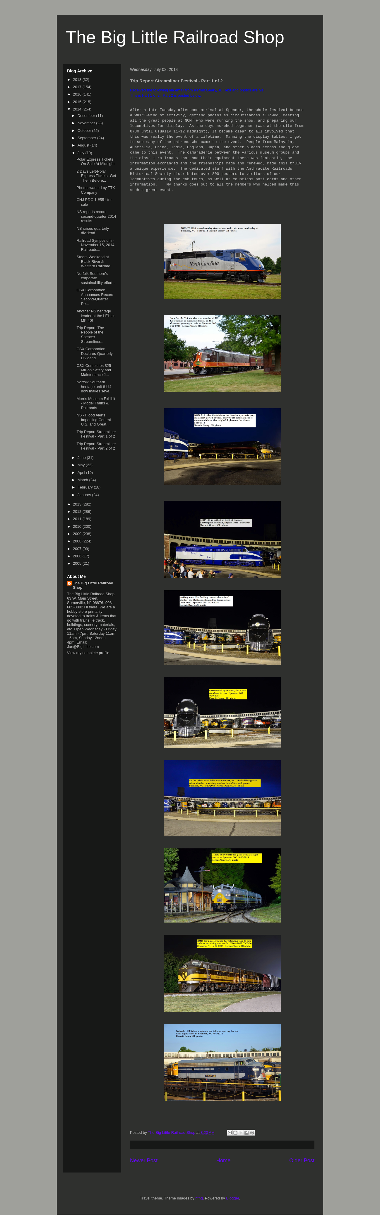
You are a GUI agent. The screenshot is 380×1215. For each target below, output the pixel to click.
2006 (78, 556)
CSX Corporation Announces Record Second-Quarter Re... (94, 297)
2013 (78, 504)
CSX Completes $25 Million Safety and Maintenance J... (93, 370)
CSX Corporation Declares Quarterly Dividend (94, 353)
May (82, 465)
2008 (78, 541)
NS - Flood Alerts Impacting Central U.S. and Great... (93, 419)
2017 (78, 87)
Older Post (301, 1160)
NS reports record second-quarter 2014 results (96, 216)
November (87, 123)
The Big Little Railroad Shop (175, 37)
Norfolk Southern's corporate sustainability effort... (95, 278)
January (85, 495)
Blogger (232, 1198)
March (83, 480)
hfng (199, 1198)
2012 (78, 511)
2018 (78, 79)
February (86, 487)
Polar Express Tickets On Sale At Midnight (95, 161)
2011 (78, 519)
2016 (78, 94)
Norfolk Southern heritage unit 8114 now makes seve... (94, 386)
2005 (78, 563)
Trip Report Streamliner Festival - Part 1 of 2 (96, 434)
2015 (78, 102)
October (85, 130)
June (82, 457)
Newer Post (144, 1160)
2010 (78, 526)
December (87, 115)
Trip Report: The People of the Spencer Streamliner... (90, 335)
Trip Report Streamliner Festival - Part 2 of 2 (96, 446)
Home (223, 1160)
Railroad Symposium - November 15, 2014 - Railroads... (96, 245)
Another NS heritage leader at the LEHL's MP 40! (95, 315)
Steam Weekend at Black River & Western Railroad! (93, 261)
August (84, 145)
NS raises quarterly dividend (92, 230)
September (87, 138)
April (82, 472)
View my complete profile (88, 653)
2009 (78, 534)
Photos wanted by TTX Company (95, 190)
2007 (78, 549)
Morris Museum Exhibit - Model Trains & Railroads (95, 403)
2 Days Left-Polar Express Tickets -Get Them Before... (96, 176)
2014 (78, 109)
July (81, 153)
